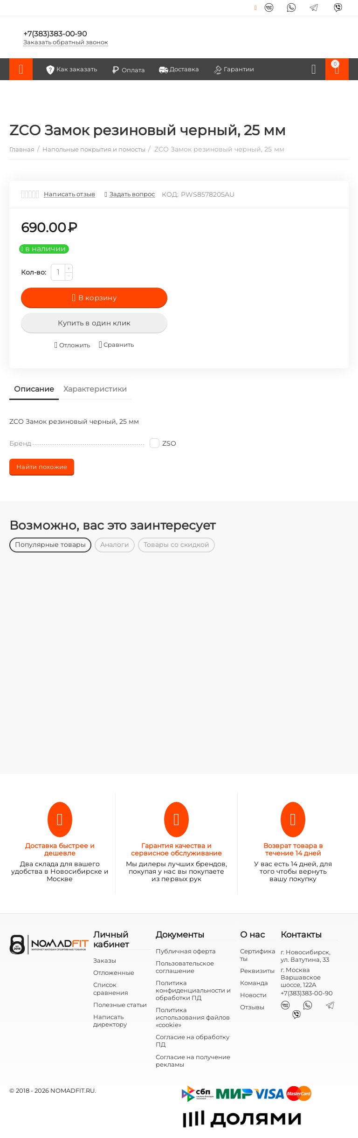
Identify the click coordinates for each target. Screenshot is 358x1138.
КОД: (170, 194)
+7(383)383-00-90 (55, 33)
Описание (34, 389)
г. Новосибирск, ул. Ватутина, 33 (305, 955)
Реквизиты (257, 970)
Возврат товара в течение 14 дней (293, 849)
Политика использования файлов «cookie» (193, 1017)
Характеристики (95, 389)
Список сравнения (110, 988)
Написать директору (110, 1020)
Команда (254, 982)
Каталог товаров (21, 69)
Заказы (104, 960)
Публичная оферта (186, 951)
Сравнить (116, 344)
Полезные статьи (120, 1004)
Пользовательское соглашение (185, 966)
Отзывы (252, 1007)
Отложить (72, 345)
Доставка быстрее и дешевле (60, 849)
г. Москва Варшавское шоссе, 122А (301, 977)
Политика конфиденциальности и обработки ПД (193, 990)
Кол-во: (33, 272)
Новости (253, 995)
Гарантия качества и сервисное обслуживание (176, 849)
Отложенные (113, 972)
